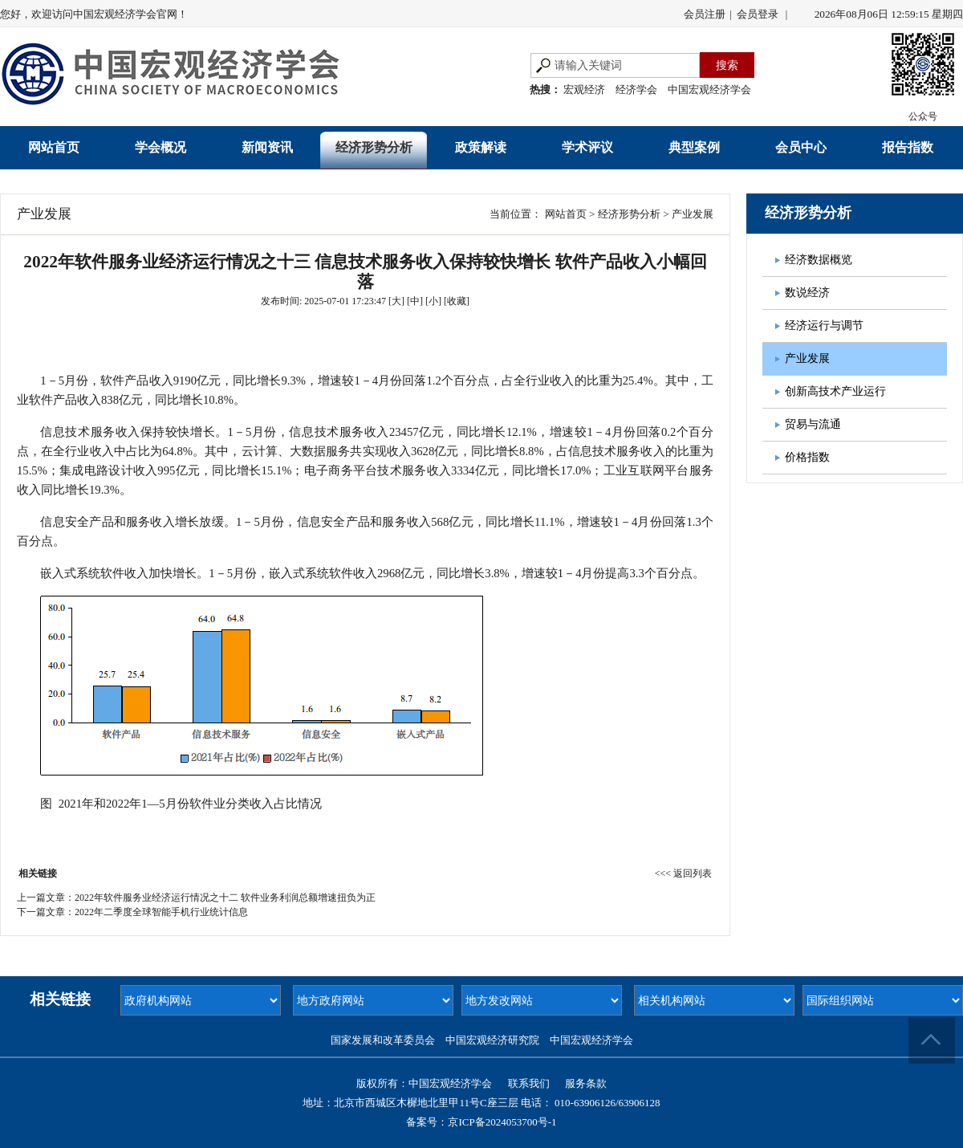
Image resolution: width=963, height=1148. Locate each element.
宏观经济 (584, 89)
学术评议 (587, 147)
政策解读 (480, 147)
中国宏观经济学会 (709, 89)
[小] (433, 301)
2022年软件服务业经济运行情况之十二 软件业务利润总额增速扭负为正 (225, 897)
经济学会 (636, 89)
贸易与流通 (813, 424)
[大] (396, 301)
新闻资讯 (267, 147)
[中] (415, 301)
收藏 (456, 301)
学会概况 (160, 147)
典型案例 (694, 147)
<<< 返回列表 (683, 873)
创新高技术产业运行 (835, 391)
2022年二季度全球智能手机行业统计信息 (161, 912)
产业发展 (692, 214)
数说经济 (807, 293)
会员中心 (801, 147)
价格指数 (807, 457)
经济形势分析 (373, 147)
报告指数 (907, 147)
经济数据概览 (818, 260)
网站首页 (53, 147)
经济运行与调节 (824, 326)
